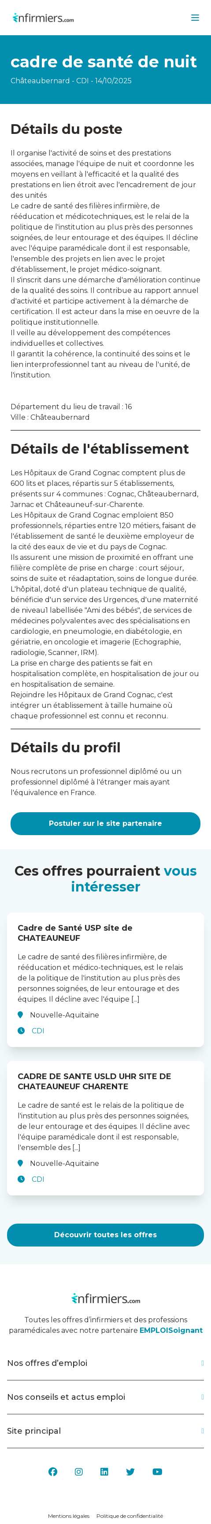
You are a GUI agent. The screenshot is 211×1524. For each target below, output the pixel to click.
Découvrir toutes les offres (105, 1235)
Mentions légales (68, 1516)
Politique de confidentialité (129, 1516)
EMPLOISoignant (171, 1330)
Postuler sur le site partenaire (105, 823)
